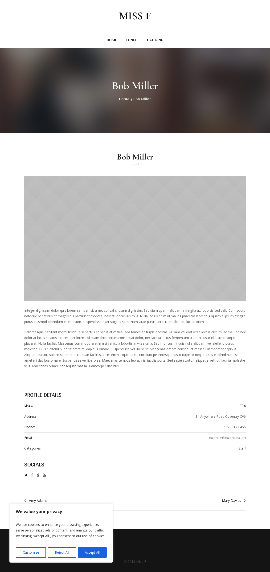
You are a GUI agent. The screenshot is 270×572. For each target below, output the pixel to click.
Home (124, 99)
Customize (31, 552)
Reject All (62, 552)
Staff (242, 448)
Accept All (92, 552)
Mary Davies (231, 500)
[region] (61, 533)
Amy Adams (38, 500)
